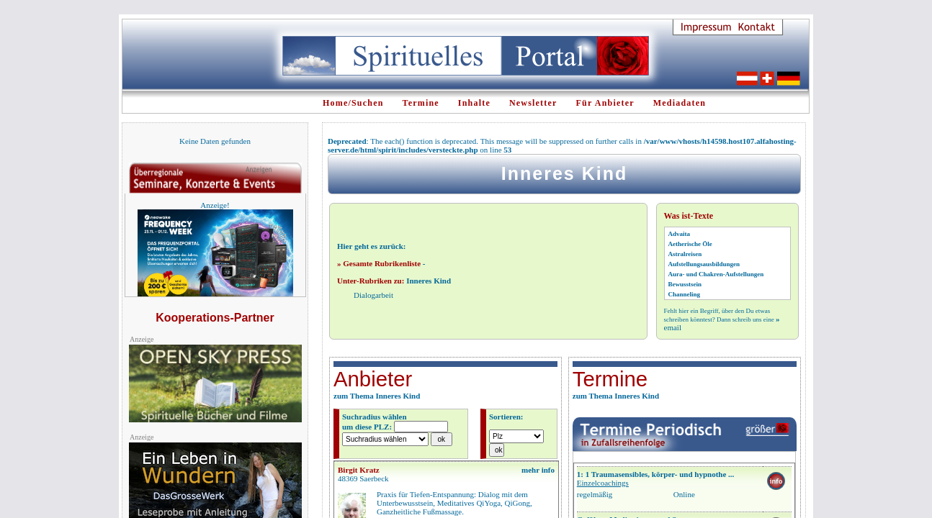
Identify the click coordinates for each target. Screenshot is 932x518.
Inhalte (474, 103)
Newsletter (533, 103)
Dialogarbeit (373, 295)
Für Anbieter (605, 103)
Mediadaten (679, 103)
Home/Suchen (353, 103)
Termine (421, 103)
